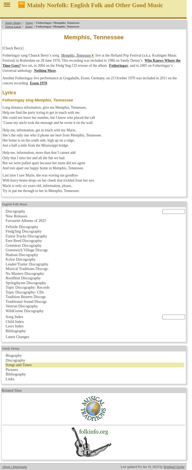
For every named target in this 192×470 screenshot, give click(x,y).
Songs (29, 22)
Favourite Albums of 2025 (26, 220)
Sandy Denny (13, 22)
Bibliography (16, 331)
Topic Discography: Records (27, 287)
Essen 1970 (38, 83)
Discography (15, 211)
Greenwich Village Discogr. (27, 250)
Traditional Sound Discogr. (26, 301)
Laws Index (15, 326)
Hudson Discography (22, 255)
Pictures (12, 369)
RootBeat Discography (23, 278)
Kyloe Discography (21, 259)
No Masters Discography (25, 273)
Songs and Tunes (19, 365)
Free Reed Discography (24, 240)
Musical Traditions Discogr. (27, 269)
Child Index (15, 321)
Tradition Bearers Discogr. (26, 297)
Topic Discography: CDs (25, 292)
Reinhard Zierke (174, 467)
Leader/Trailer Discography (27, 264)
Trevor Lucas (13, 26)
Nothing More (45, 71)
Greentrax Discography (24, 245)
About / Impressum (14, 467)
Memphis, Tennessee (76, 55)
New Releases (16, 216)
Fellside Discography (22, 227)
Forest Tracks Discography (26, 236)
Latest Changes (17, 337)
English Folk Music (15, 204)
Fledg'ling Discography (24, 231)
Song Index (14, 317)
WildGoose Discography (25, 311)
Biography (14, 355)
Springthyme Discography (26, 283)
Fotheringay (118, 66)
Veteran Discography (22, 306)
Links (10, 379)
